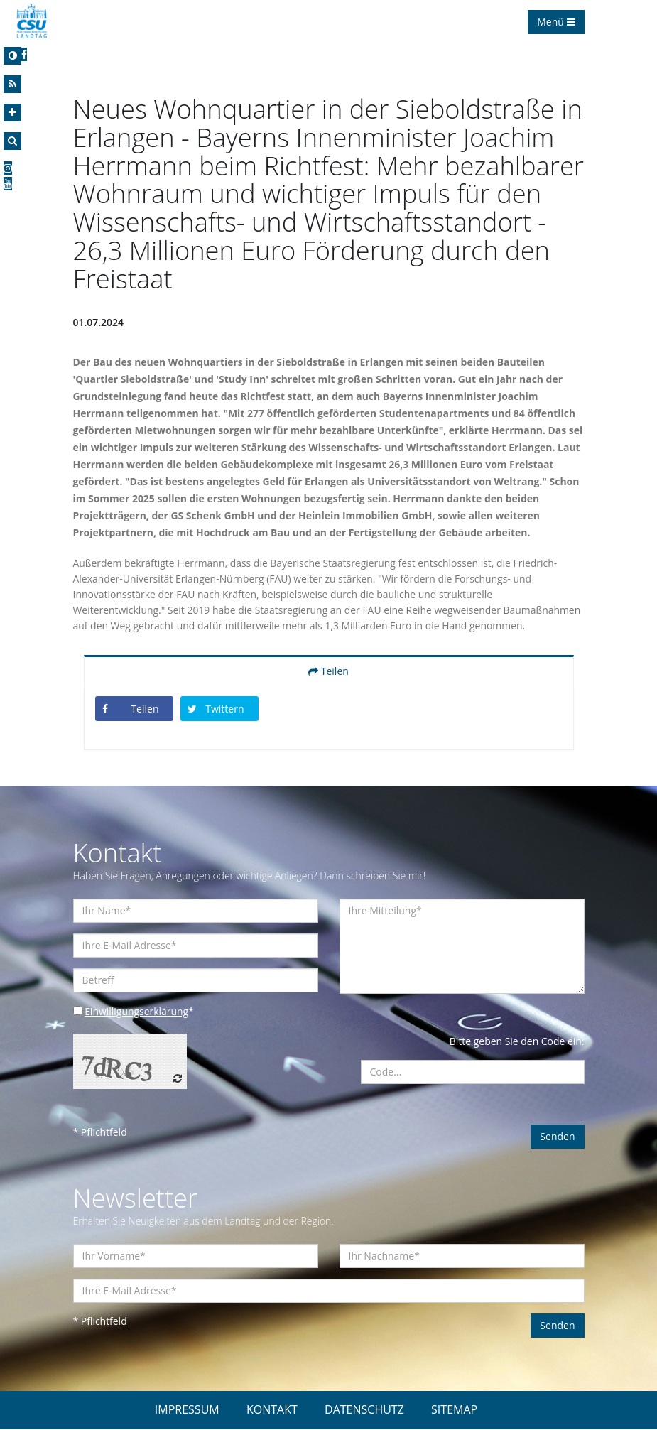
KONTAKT (272, 1410)
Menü (556, 21)
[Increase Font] (12, 112)
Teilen (328, 671)
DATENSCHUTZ (364, 1410)
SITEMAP (454, 1410)
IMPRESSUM (187, 1410)
